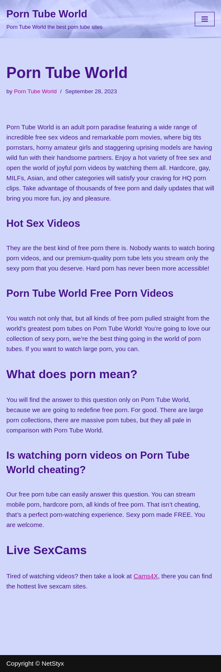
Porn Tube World (35, 91)
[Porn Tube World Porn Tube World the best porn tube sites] (54, 19)
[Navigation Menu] (205, 19)
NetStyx (53, 663)
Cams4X (145, 576)
